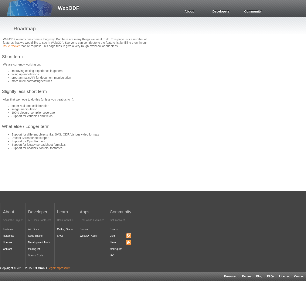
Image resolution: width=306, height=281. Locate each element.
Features (8, 229)
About (189, 11)
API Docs (33, 229)
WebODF (68, 8)
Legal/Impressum (59, 268)
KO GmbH (40, 268)
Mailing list (34, 248)
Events (114, 229)
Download (230, 276)
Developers (221, 11)
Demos (246, 276)
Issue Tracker (35, 235)
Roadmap (8, 235)
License (284, 276)
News (113, 242)
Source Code (35, 255)
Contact (7, 248)
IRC (112, 255)
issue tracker (11, 46)
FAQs (270, 276)
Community (253, 11)
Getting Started (65, 229)
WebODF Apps (88, 235)
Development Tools (39, 242)
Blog (259, 276)
